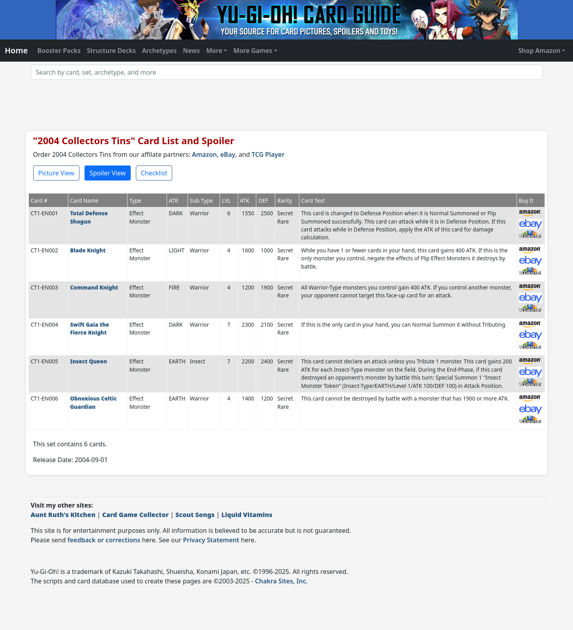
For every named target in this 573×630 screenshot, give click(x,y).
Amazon (204, 154)
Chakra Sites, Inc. (281, 581)
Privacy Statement (211, 540)
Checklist (154, 173)
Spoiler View (108, 173)
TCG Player (268, 154)
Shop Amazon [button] (539, 50)
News (191, 50)
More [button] (214, 50)
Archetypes (159, 50)
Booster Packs (59, 50)
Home (16, 50)
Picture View (56, 173)
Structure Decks (111, 50)
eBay (227, 154)
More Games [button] (252, 50)
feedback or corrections (104, 540)
